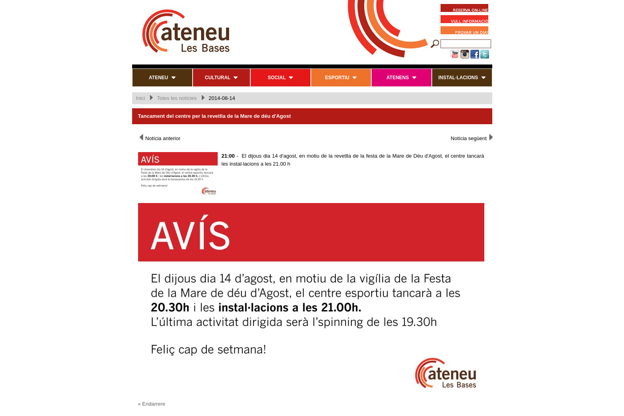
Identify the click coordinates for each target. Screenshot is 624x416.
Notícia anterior (159, 137)
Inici (140, 98)
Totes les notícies (177, 98)
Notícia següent (472, 137)
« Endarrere (152, 404)
